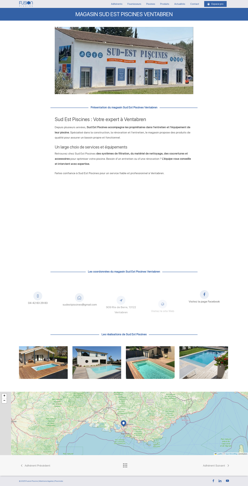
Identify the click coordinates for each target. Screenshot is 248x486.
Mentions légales (46, 481)
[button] (123, 423)
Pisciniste (59, 481)
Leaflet (218, 454)
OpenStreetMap (231, 454)
